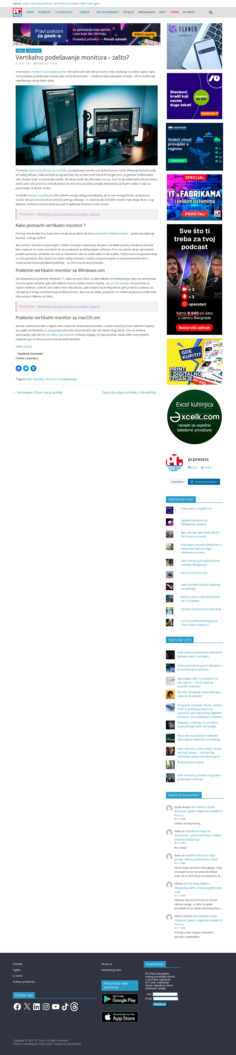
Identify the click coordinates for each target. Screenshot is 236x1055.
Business (44, 12)
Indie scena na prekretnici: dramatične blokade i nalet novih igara (61, 3)
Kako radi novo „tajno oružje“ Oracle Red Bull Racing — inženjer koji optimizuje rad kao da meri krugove (199, 752)
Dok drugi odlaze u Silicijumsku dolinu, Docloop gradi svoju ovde (198, 888)
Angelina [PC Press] (47, 63)
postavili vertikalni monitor (111, 233)
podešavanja (68, 379)
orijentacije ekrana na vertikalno (48, 170)
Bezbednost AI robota (190, 762)
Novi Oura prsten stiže (194, 573)
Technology (63, 12)
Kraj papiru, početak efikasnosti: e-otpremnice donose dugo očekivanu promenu (201, 548)
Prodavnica (146, 12)
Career (84, 12)
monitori (52, 379)
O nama (17, 976)
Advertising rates (111, 970)
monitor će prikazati (40, 195)
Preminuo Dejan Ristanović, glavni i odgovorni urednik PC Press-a (198, 811)
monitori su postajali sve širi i (49, 71)
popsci (28, 346)
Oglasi (16, 970)
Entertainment (107, 12)
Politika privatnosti (24, 981)
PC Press (189, 12)
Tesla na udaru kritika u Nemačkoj (131, 392)
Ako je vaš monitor (117, 283)
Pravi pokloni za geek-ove (196, 508)
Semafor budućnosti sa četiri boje (201, 609)
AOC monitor (35, 379)
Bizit (162, 12)
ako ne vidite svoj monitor (57, 334)
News (30, 12)
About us (106, 964)
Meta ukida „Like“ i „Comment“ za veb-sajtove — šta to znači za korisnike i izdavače (197, 682)
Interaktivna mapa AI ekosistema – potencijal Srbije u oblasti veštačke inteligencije (197, 835)
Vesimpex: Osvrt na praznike (38, 392)
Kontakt (17, 964)
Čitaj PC (128, 12)
